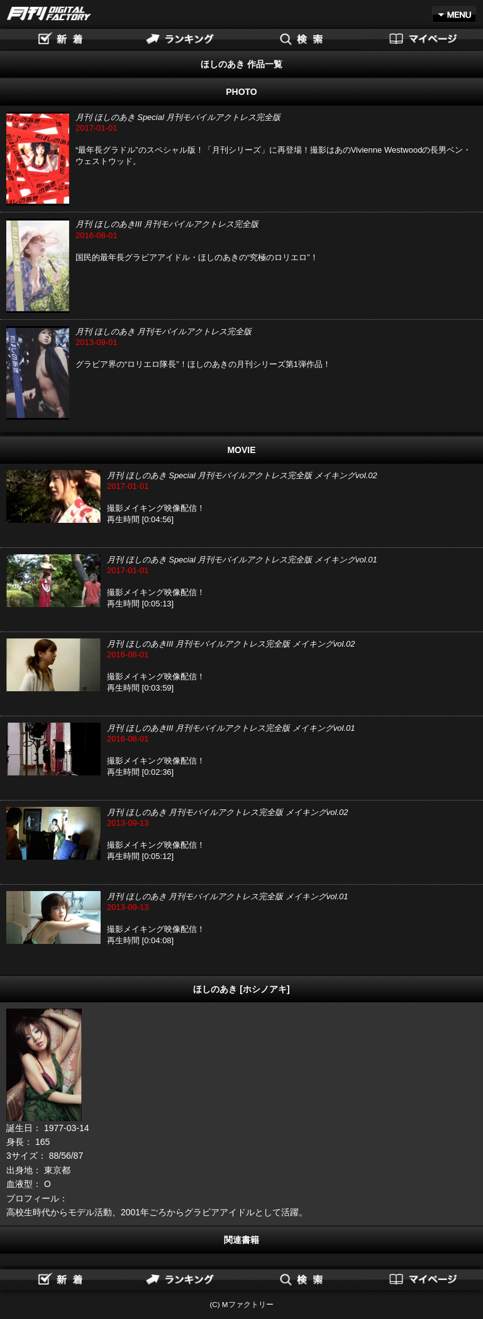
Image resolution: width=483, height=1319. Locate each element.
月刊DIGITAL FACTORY (49, 13)
